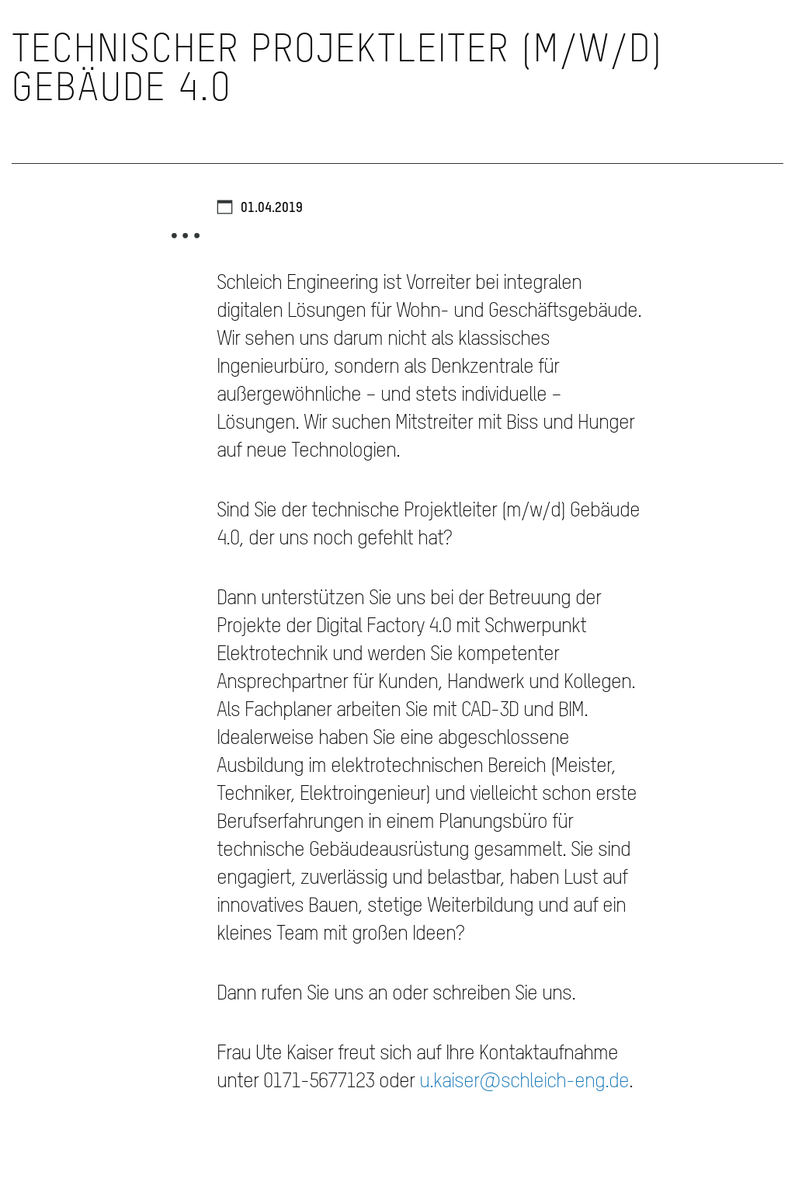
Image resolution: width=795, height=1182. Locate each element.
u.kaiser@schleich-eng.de (524, 1082)
